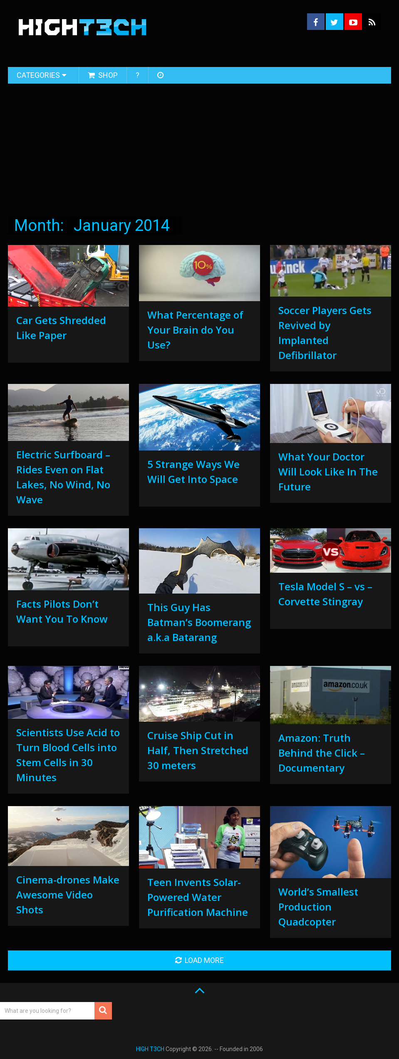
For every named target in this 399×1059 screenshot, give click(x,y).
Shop (103, 75)
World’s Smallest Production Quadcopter (318, 906)
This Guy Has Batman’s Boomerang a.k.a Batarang (199, 622)
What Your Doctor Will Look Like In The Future (328, 471)
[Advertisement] (199, 147)
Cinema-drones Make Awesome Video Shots (67, 894)
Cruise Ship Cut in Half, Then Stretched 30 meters (197, 750)
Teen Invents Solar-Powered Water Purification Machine (197, 897)
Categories (38, 75)
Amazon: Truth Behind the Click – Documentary (321, 752)
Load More (199, 960)
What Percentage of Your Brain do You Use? (195, 329)
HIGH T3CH (150, 1049)
